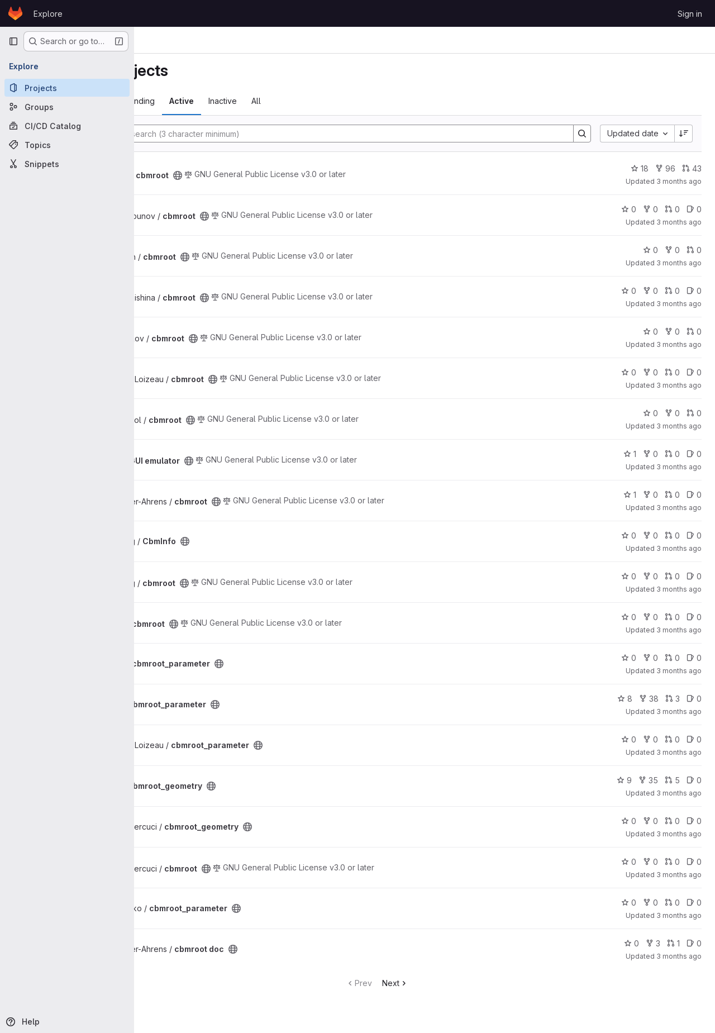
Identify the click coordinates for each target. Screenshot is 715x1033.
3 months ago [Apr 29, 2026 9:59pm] (679, 426)
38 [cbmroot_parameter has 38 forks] (649, 698)
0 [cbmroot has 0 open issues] (694, 209)
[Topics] (67, 145)
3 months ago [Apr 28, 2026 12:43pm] (679, 467)
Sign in (690, 13)
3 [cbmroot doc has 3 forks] (653, 943)
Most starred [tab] (178, 101)
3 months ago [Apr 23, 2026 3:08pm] (679, 630)
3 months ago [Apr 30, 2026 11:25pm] (679, 222)
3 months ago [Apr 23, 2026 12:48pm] (679, 793)
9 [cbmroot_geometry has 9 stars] (624, 780)
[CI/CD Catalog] (67, 126)
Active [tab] (276, 101)
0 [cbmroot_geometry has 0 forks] (650, 821)
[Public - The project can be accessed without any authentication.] (272, 175)
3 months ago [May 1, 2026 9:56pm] (679, 181)
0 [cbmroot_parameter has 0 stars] (628, 658)
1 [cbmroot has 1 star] (629, 494)
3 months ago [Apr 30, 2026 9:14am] (679, 344)
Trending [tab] (232, 101)
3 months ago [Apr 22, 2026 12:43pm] (679, 915)
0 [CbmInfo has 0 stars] (628, 535)
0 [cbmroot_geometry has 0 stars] (628, 821)
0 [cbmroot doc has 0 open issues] (694, 943)
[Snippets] (67, 164)
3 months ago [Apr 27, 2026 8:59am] (679, 507)
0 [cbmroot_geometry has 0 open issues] (694, 780)
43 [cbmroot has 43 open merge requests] (692, 168)
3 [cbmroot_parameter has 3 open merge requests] (672, 698)
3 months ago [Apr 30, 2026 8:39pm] (679, 263)
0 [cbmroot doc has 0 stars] (631, 943)
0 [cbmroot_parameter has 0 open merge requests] (672, 658)
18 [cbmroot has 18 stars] (640, 168)
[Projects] (67, 88)
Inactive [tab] (317, 101)
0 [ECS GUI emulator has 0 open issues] (694, 454)
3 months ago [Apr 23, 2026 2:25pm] (679, 711)
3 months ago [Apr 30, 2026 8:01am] (679, 385)
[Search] (375, 133)
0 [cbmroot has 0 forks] (650, 209)
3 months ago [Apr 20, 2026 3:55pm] (679, 956)
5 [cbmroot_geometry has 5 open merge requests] (672, 780)
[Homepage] (15, 13)
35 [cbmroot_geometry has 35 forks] (648, 780)
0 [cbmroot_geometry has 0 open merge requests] (672, 821)
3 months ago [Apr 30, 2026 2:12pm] (679, 303)
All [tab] (350, 101)
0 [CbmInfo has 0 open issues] (694, 535)
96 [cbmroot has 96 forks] (665, 168)
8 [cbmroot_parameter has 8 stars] (624, 698)
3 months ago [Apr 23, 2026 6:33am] (679, 874)
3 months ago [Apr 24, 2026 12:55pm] (679, 548)
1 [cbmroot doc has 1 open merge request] (673, 943)
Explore (48, 13)
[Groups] (67, 107)
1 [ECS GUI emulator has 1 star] (629, 454)
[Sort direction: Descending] (684, 133)
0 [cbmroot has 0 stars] (628, 209)
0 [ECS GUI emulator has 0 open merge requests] (672, 454)
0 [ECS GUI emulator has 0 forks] (650, 454)
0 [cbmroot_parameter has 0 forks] (650, 658)
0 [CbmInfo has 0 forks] (650, 535)
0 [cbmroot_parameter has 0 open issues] (694, 658)
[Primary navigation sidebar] (13, 41)
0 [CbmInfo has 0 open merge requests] (672, 535)
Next (443, 983)
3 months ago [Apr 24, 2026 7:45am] (679, 589)
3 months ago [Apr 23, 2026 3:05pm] (679, 671)
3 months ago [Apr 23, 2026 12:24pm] (679, 834)
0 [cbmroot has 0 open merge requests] (672, 209)
